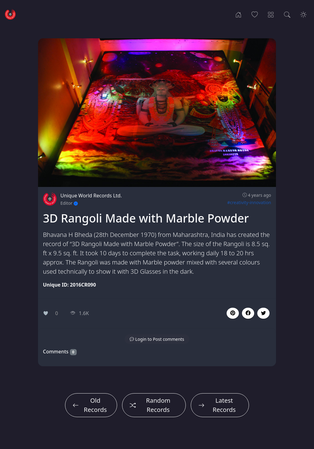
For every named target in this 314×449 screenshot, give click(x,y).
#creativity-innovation (249, 202)
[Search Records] (287, 14)
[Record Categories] (271, 14)
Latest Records (217, 405)
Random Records (150, 405)
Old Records (90, 405)
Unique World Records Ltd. (91, 195)
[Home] (238, 14)
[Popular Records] (254, 14)
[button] (248, 313)
